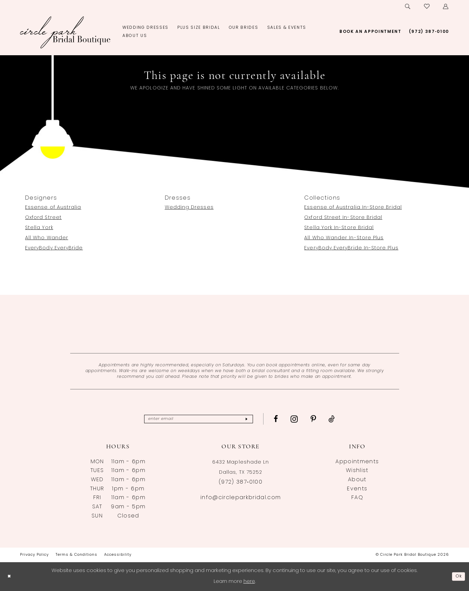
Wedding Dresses (189, 207)
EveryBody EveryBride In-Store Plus (351, 248)
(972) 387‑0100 (240, 482)
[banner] (65, 32)
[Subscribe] (257, 419)
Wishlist (357, 470)
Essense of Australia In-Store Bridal (353, 207)
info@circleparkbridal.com (240, 498)
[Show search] (407, 6)
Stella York (39, 227)
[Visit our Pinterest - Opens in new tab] (325, 419)
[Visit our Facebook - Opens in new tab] (288, 419)
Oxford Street (43, 217)
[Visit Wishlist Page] (427, 6)
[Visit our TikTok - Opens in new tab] (343, 419)
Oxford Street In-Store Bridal (343, 217)
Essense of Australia (53, 207)
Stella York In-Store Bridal (339, 227)
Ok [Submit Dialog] (458, 576)
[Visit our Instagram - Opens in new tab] (306, 419)
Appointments (357, 462)
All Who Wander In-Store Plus (344, 238)
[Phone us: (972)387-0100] (429, 32)
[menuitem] (407, 6)
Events (357, 489)
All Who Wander (46, 238)
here (249, 581)
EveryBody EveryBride (54, 248)
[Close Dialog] (10, 577)
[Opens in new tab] (234, 324)
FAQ (357, 498)
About (357, 480)
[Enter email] (198, 419)
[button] (445, 6)
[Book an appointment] (370, 32)
